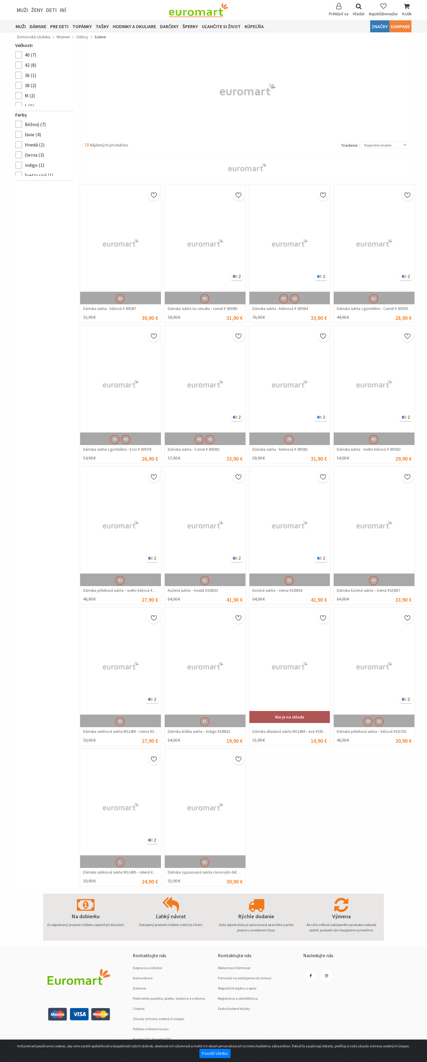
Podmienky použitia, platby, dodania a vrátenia (169, 998)
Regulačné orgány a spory (237, 988)
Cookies (138, 1008)
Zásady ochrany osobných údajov (158, 1018)
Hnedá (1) (35, 145)
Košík (407, 9)
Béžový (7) (35, 124)
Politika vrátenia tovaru (151, 1029)
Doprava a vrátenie (147, 968)
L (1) (29, 106)
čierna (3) (34, 155)
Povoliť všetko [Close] (215, 1053)
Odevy (82, 37)
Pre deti (59, 26)
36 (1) (30, 75)
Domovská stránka (33, 37)
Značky (380, 26)
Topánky (82, 26)
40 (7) (30, 55)
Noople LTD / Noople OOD (152, 1039)
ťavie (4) (33, 134)
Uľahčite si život (221, 26)
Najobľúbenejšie (383, 9)
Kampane (400, 26)
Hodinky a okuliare (134, 26)
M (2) (30, 96)
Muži (22, 10)
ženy (37, 10)
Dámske (38, 26)
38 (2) (30, 85)
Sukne (100, 37)
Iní (63, 10)
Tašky (102, 26)
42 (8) (30, 65)
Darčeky (169, 26)
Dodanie (139, 988)
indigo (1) (34, 165)
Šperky (190, 26)
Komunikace (142, 978)
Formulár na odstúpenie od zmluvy (245, 978)
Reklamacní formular (234, 968)
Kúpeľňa (254, 26)
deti (51, 10)
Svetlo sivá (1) (39, 175)
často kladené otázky (234, 1008)
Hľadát (359, 9)
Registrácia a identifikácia (238, 998)
